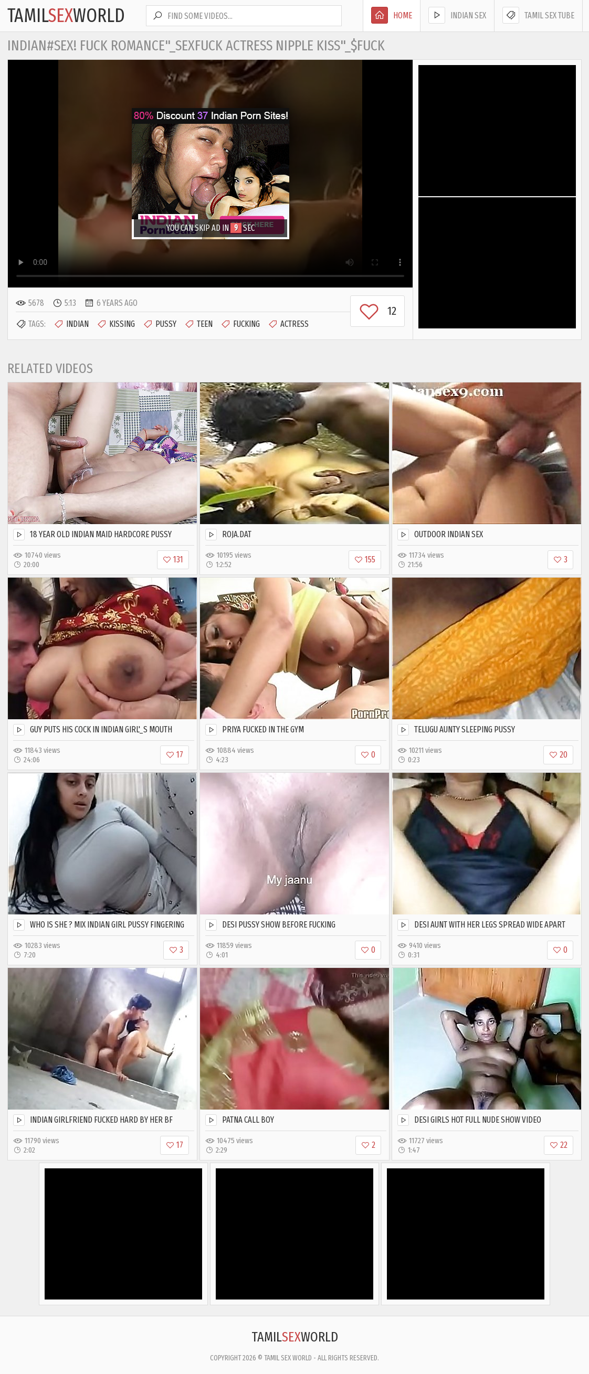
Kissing (116, 324)
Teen (198, 324)
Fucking (240, 324)
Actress (288, 324)
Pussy (159, 324)
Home (391, 15)
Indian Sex (457, 15)
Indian (71, 324)
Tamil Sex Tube (538, 15)
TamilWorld (66, 15)
